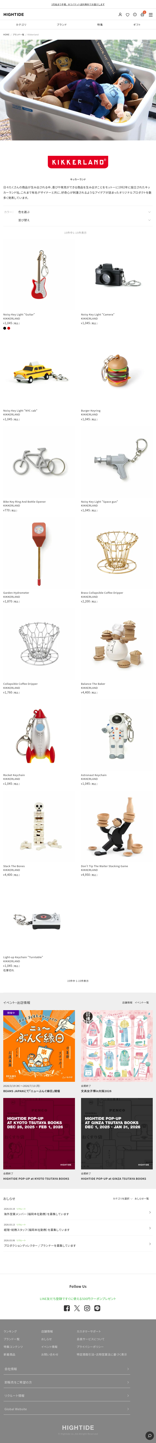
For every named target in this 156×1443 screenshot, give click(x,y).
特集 (100, 25)
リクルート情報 (14, 1395)
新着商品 (9, 1354)
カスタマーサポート (89, 1331)
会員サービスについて (91, 1339)
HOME (6, 34)
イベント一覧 (142, 1002)
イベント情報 (49, 1347)
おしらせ (46, 1339)
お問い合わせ (49, 1354)
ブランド (62, 25)
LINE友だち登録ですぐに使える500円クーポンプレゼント (78, 1298)
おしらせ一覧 (142, 1198)
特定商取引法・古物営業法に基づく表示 (102, 1354)
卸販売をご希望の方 (18, 1382)
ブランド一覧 (18, 34)
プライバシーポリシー (90, 1347)
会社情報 (10, 1369)
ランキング (10, 1331)
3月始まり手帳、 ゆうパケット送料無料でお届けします (78, 4)
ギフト (137, 25)
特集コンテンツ (13, 1347)
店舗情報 (127, 1002)
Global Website (15, 1409)
